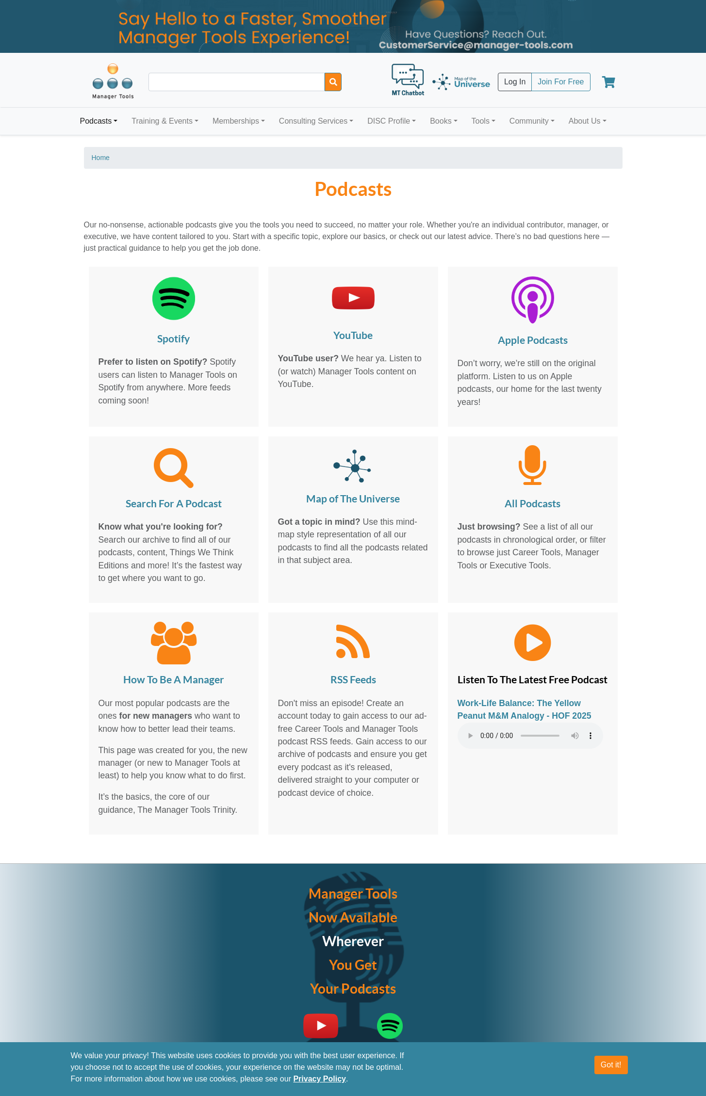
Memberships (236, 121)
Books (440, 121)
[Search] (333, 82)
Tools (481, 121)
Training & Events (162, 121)
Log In (514, 82)
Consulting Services (313, 121)
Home (101, 157)
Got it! (611, 1065)
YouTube (353, 336)
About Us (585, 121)
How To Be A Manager (173, 680)
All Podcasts (532, 504)
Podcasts (96, 121)
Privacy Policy (319, 1079)
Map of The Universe (353, 499)
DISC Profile (388, 121)
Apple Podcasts (533, 341)
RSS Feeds (353, 680)
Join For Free (561, 82)
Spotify (173, 339)
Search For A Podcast (174, 504)
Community (529, 121)
